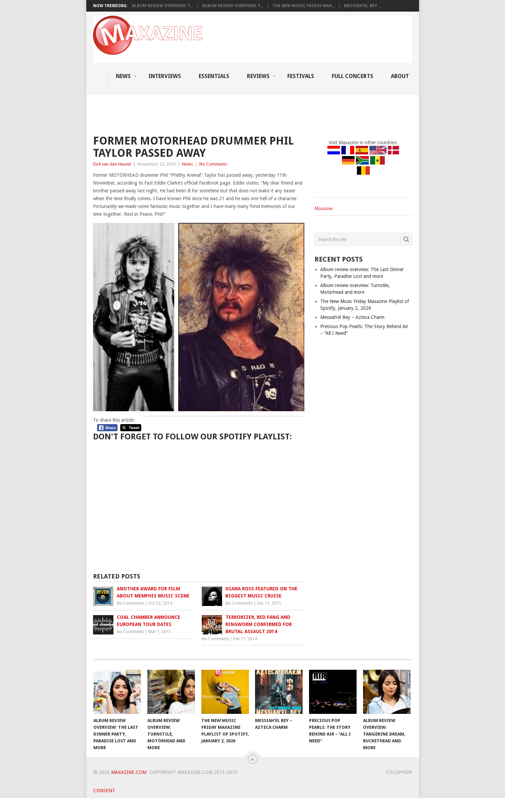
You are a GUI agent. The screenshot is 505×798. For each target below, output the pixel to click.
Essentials (214, 76)
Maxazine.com (128, 772)
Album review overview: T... (162, 5)
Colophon (399, 772)
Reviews (258, 76)
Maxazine (323, 208)
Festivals (300, 76)
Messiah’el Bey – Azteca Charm (352, 317)
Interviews (164, 76)
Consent (104, 790)
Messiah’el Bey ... (362, 5)
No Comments (213, 164)
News (123, 76)
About (400, 76)
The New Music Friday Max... (303, 5)
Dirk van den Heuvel (112, 164)
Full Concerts (352, 76)
